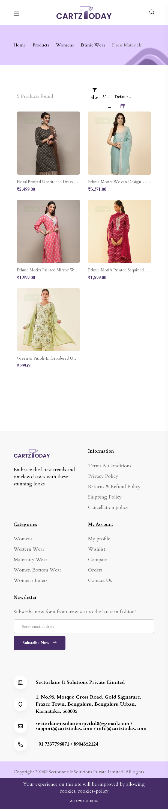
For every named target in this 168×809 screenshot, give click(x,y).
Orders (95, 570)
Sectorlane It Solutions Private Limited (80, 682)
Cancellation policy (108, 507)
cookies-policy (93, 791)
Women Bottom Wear (37, 570)
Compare (97, 559)
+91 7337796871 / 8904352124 (67, 744)
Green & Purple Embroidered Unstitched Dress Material (66, 358)
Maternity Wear (30, 559)
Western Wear (29, 549)
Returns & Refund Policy (114, 486)
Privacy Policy (103, 476)
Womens (23, 538)
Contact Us (100, 580)
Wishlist (96, 549)
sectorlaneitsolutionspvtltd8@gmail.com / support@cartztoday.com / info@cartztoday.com (91, 726)
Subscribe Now (39, 642)
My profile (99, 538)
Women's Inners (30, 580)
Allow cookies (84, 801)
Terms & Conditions (109, 465)
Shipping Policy (105, 497)
